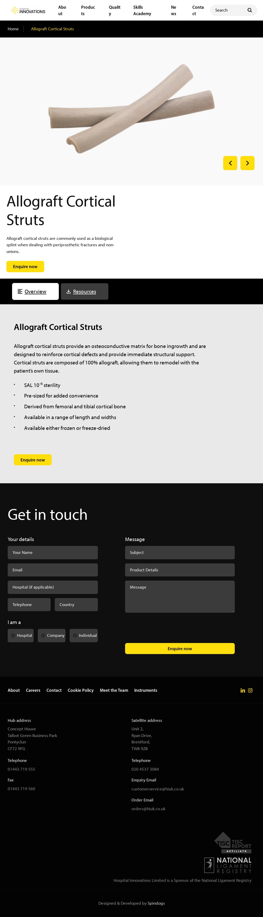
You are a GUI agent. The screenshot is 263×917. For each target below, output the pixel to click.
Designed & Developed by (131, 903)
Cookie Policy (81, 690)
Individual (83, 633)
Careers (33, 690)
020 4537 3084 (145, 769)
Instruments (145, 690)
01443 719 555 (21, 769)
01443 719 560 (21, 788)
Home (13, 28)
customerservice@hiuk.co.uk (158, 788)
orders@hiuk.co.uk (148, 808)
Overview (35, 291)
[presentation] (164, 629)
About (14, 690)
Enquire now (180, 648)
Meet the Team (114, 690)
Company (51, 633)
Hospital (20, 633)
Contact (54, 690)
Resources (84, 291)
